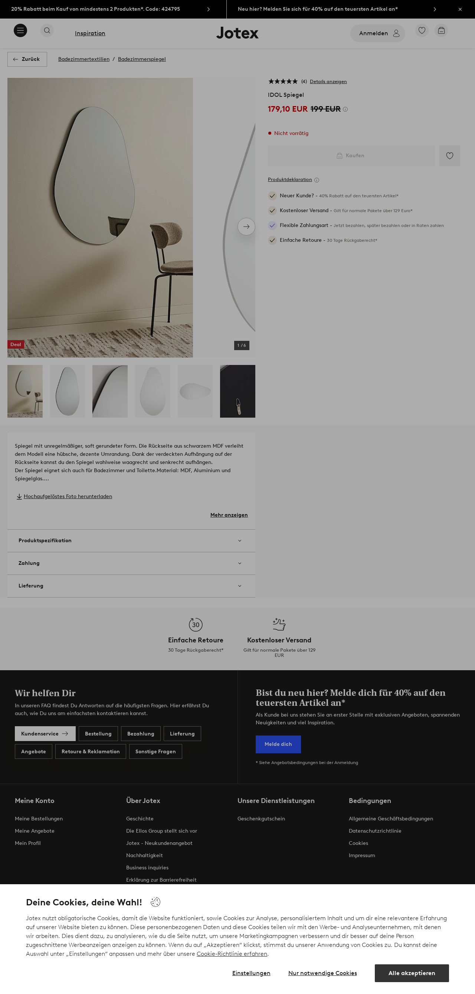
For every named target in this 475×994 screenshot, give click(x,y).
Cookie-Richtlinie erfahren (232, 953)
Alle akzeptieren (412, 973)
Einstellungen (251, 973)
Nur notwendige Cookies (322, 973)
